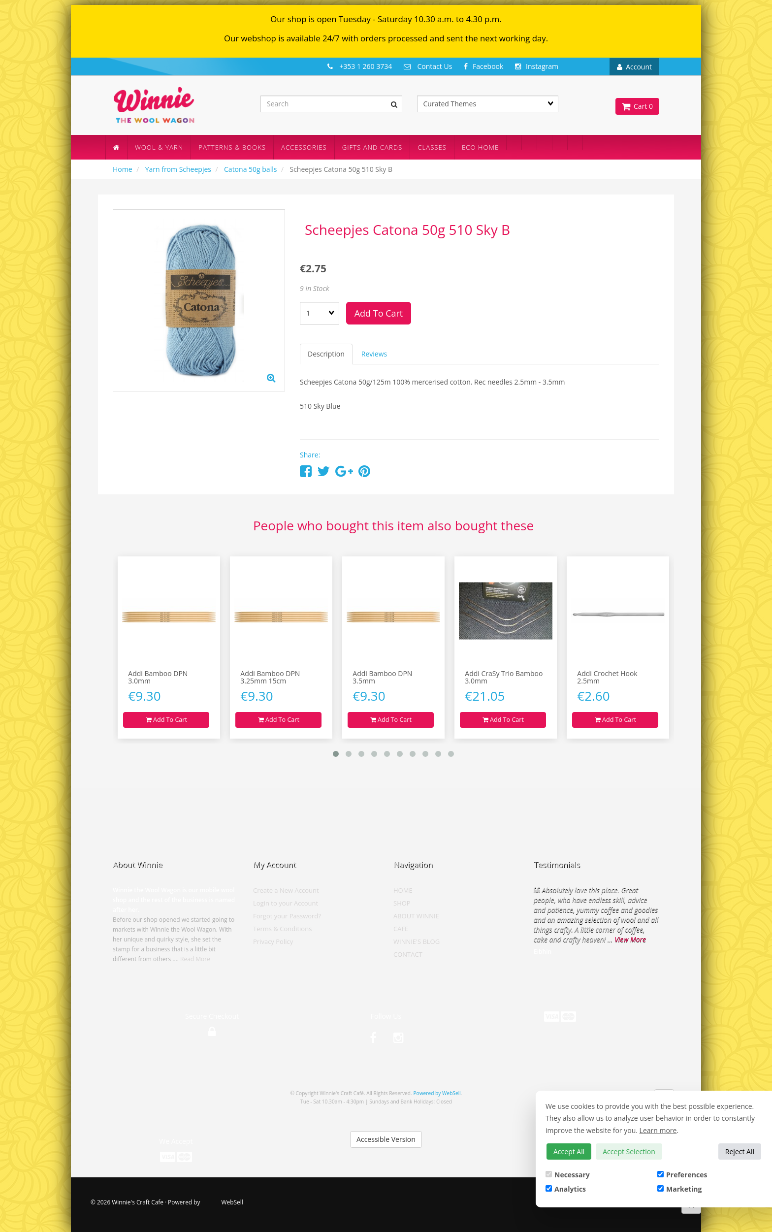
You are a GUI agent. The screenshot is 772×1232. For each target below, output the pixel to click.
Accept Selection (629, 1151)
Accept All (568, 1151)
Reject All (739, 1151)
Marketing (679, 1189)
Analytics (566, 1189)
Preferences (682, 1174)
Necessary (568, 1174)
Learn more (658, 1130)
